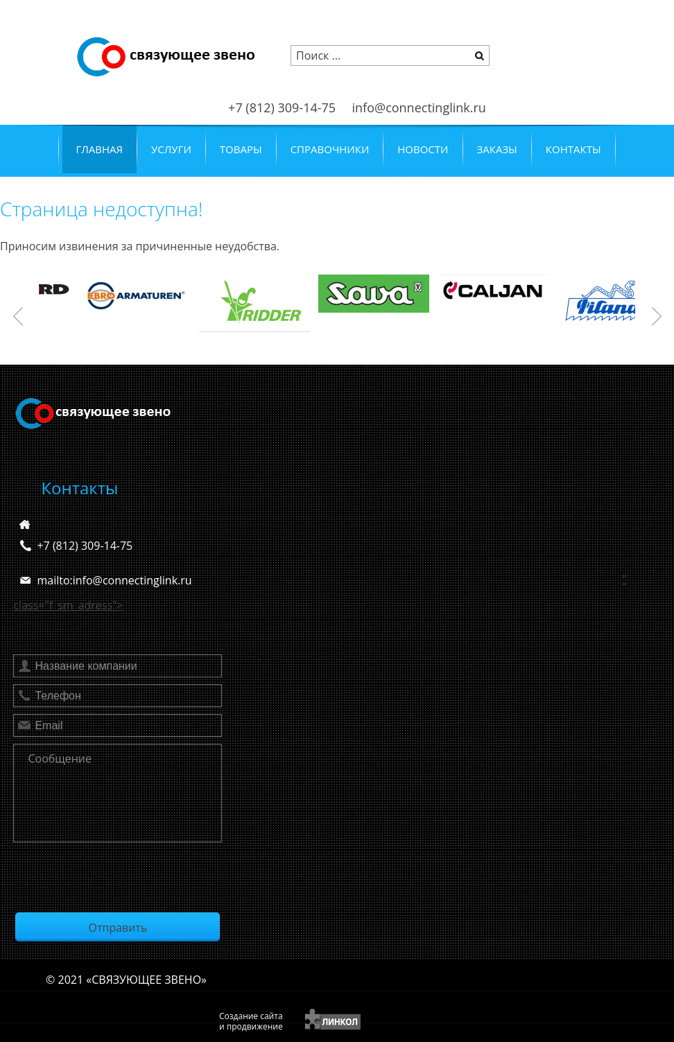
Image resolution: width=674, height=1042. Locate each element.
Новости (422, 149)
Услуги (171, 149)
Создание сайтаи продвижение (251, 1021)
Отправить (117, 927)
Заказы (497, 149)
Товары (241, 149)
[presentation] (118, 876)
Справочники (330, 149)
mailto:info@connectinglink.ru (114, 580)
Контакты (573, 149)
